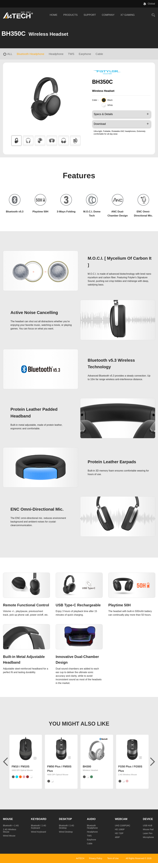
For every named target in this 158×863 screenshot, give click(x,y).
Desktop (65, 819)
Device (148, 819)
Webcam (121, 819)
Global (151, 3)
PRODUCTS (70, 15)
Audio (91, 819)
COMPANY (108, 15)
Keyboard (38, 819)
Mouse (8, 819)
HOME (53, 15)
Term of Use (112, 858)
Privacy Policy (95, 858)
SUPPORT (90, 15)
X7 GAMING (127, 15)
